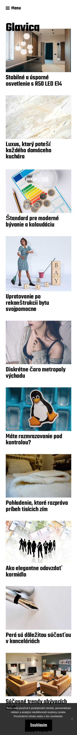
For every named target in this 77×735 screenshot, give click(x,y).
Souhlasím (38, 725)
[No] (72, 719)
